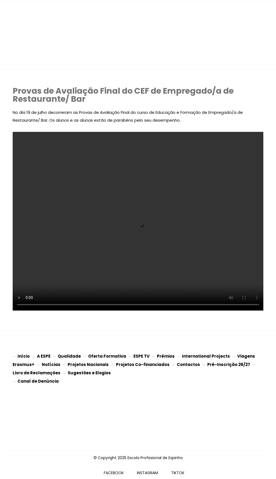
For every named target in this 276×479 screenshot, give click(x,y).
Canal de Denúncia (38, 379)
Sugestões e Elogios (89, 372)
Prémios (166, 356)
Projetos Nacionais (88, 364)
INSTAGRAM (147, 470)
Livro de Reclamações (36, 372)
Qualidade (69, 356)
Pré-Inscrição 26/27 (228, 364)
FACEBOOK (114, 470)
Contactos (188, 364)
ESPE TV (141, 356)
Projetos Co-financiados (143, 364)
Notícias (51, 364)
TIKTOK (177, 470)
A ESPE (43, 356)
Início (24, 356)
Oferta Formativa (107, 356)
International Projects (206, 356)
